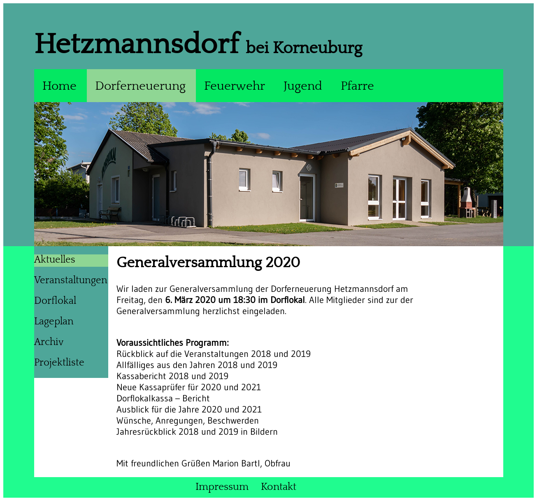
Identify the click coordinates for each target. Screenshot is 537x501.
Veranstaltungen (70, 280)
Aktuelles (54, 259)
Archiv (48, 342)
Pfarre (357, 86)
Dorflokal (55, 301)
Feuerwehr (234, 86)
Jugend (303, 86)
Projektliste (59, 362)
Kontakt (278, 487)
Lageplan (54, 321)
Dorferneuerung (140, 86)
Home (59, 86)
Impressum (222, 487)
